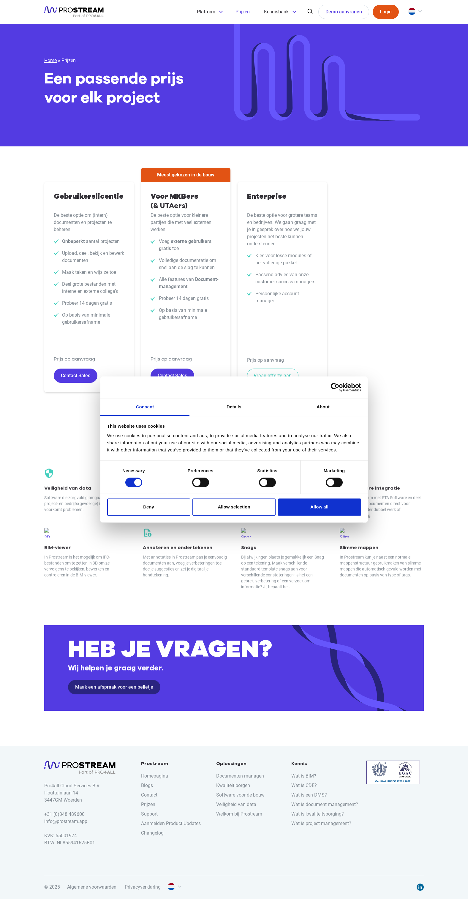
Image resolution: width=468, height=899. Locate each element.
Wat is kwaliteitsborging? (317, 814)
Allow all (319, 507)
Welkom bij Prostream (239, 814)
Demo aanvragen (343, 12)
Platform (206, 12)
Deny (148, 507)
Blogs (147, 785)
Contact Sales (75, 375)
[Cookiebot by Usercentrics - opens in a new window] (335, 387)
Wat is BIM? (303, 776)
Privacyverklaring (143, 887)
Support (149, 814)
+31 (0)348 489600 (64, 814)
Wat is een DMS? (309, 795)
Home (50, 60)
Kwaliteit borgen (233, 785)
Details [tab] (234, 406)
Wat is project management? (321, 823)
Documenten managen (240, 776)
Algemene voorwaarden (91, 887)
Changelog (152, 833)
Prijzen (242, 12)
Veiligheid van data (236, 804)
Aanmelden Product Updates (171, 823)
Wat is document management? (324, 804)
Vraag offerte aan (273, 375)
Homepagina (154, 776)
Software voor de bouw (240, 795)
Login (386, 12)
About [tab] (323, 406)
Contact (149, 795)
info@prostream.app (65, 821)
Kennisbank (276, 12)
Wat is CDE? (304, 785)
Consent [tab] (145, 406)
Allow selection (234, 507)
